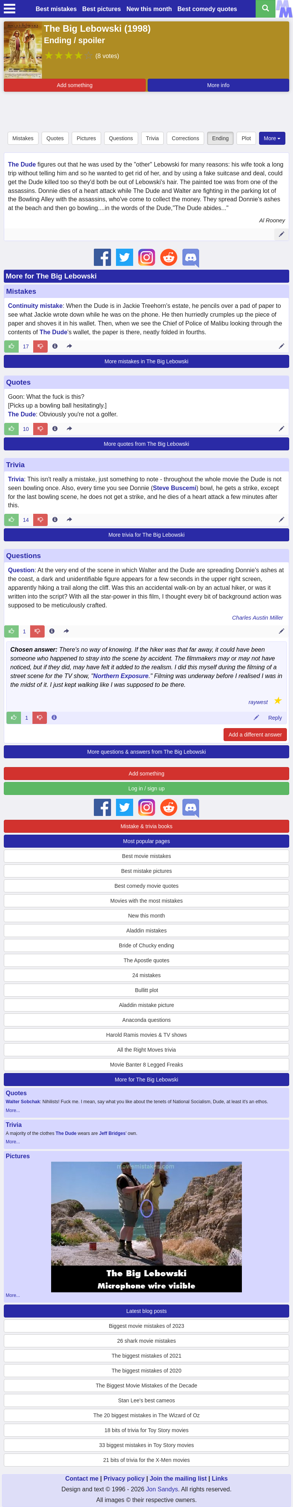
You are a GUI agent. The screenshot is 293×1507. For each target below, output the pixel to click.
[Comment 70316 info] (54, 718)
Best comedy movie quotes (146, 886)
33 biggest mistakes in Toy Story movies (146, 1445)
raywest (258, 702)
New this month (149, 9)
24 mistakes (146, 975)
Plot (246, 138)
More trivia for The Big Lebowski (146, 535)
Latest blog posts (146, 1311)
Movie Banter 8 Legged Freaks (146, 1065)
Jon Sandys (162, 1489)
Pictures (86, 138)
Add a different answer (255, 735)
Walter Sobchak (23, 1101)
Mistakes (23, 138)
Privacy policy (124, 1478)
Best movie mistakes (146, 856)
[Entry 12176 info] (55, 520)
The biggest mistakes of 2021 (147, 1356)
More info (218, 85)
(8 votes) (107, 56)
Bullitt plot (146, 990)
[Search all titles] (265, 9)
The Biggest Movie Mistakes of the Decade (146, 1385)
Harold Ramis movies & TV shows (146, 1035)
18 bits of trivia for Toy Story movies (147, 1430)
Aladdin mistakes (146, 931)
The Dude (22, 164)
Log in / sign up (147, 788)
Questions (121, 138)
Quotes (55, 138)
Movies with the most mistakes (146, 901)
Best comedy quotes (207, 9)
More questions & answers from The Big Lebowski (146, 752)
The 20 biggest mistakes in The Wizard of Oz (146, 1415)
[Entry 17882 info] (55, 346)
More (272, 138)
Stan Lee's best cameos (146, 1400)
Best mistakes (56, 9)
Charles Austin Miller (257, 618)
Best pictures (101, 9)
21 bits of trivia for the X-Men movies (146, 1460)
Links (220, 1478)
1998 (137, 28)
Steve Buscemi (174, 488)
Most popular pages (146, 841)
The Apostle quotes (146, 960)
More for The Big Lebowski (51, 276)
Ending (220, 138)
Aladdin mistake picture (146, 1005)
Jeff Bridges (112, 1133)
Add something (74, 85)
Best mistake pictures (146, 871)
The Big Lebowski (83, 28)
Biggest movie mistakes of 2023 (146, 1326)
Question (21, 570)
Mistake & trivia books (146, 826)
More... (13, 1110)
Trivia (152, 138)
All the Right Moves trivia (146, 1050)
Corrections (185, 138)
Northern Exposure (120, 676)
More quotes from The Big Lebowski (146, 444)
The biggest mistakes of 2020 (147, 1371)
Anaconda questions (146, 1020)
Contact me (81, 1478)
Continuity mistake (35, 306)
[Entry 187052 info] (55, 429)
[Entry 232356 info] (52, 631)
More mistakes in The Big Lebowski (146, 361)
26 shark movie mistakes (146, 1341)
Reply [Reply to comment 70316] (275, 718)
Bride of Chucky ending (146, 945)
